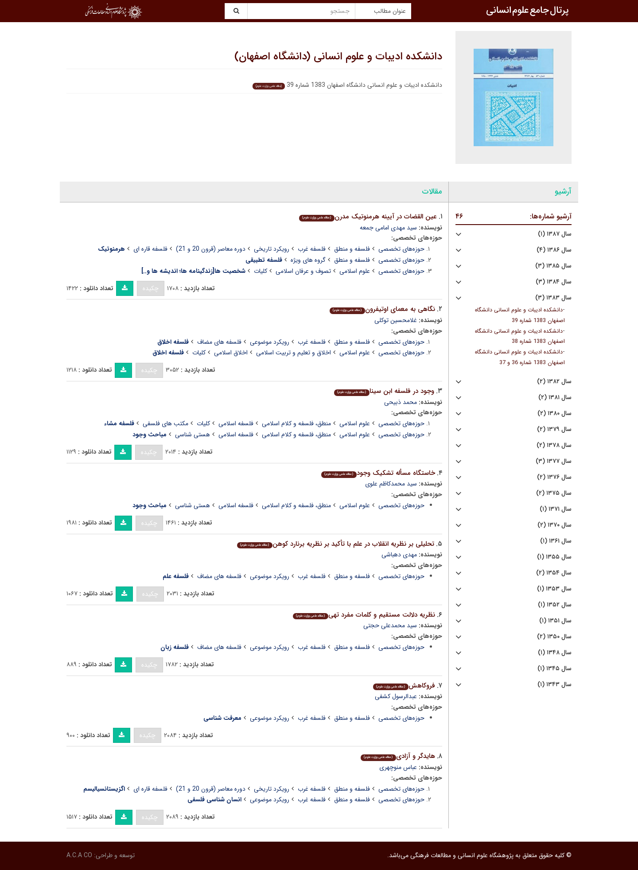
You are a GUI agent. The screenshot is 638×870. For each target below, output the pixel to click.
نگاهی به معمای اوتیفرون (382, 309)
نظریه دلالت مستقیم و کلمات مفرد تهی (364, 615)
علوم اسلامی (354, 271)
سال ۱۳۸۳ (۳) (553, 298)
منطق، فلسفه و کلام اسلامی (296, 423)
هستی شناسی (192, 434)
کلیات (260, 271)
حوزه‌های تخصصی (401, 249)
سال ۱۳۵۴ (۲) (554, 573)
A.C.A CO (79, 855)
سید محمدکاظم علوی (391, 484)
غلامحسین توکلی (395, 320)
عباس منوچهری (398, 767)
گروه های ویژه (308, 260)
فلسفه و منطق (352, 249)
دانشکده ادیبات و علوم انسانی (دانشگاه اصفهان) (338, 56)
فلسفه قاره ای (150, 249)
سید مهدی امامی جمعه (388, 228)
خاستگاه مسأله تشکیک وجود (378, 473)
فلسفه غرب (312, 249)
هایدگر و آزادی (398, 756)
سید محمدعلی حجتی (390, 625)
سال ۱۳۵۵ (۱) (554, 557)
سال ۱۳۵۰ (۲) (554, 636)
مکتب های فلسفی (165, 423)
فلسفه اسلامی (235, 423)
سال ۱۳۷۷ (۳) (554, 461)
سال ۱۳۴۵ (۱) (554, 668)
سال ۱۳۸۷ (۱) (555, 234)
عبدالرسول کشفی (396, 696)
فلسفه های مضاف (219, 342)
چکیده (151, 288)
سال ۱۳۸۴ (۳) (554, 282)
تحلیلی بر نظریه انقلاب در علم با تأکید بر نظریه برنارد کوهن (335, 544)
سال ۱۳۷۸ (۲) (554, 445)
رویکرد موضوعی (269, 342)
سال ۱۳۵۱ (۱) (555, 620)
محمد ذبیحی (400, 402)
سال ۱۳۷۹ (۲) (554, 429)
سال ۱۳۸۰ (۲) (554, 413)
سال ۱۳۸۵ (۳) (553, 266)
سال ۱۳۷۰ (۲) (554, 525)
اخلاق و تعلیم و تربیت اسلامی (293, 352)
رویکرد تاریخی (271, 249)
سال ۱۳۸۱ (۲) (555, 397)
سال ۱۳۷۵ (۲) (554, 493)
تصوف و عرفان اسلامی (303, 271)
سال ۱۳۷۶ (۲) (554, 477)
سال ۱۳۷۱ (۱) (556, 509)
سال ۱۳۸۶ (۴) (554, 250)
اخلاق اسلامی (231, 352)
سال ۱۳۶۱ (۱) (556, 541)
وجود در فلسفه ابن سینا (384, 391)
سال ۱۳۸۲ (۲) (554, 381)
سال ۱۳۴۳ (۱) (554, 684)
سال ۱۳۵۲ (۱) (555, 605)
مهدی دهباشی (399, 554)
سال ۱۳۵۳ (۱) (554, 589)
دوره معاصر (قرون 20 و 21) (210, 249)
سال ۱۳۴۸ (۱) (555, 652)
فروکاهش (404, 685)
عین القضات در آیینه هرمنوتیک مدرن (367, 216)
